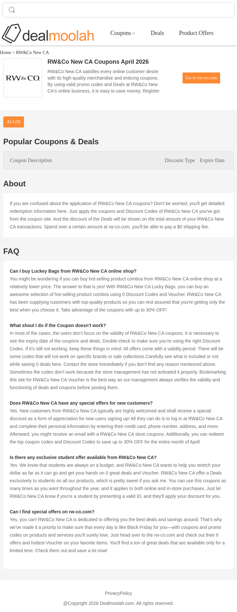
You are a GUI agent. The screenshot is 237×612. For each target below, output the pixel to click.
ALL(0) (13, 121)
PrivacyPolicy (118, 593)
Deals (157, 33)
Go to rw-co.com (201, 77)
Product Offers (196, 33)
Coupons (120, 33)
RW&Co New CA (32, 52)
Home (5, 52)
